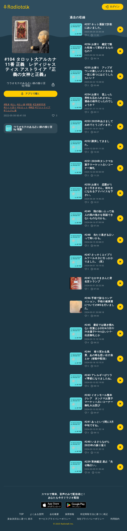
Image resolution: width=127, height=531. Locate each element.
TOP (21, 514)
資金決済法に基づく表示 (20, 519)
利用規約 (115, 519)
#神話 (32, 107)
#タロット (22, 107)
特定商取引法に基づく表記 (94, 514)
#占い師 (21, 104)
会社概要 (54, 514)
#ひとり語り (10, 107)
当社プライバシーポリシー (90, 519)
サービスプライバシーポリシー (55, 519)
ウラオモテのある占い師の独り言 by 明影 (26, 84)
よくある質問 (37, 514)
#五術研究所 (39, 104)
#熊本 (7, 104)
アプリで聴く (30, 94)
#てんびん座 (10, 110)
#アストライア (42, 107)
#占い (13, 104)
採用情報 (69, 514)
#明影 (29, 104)
